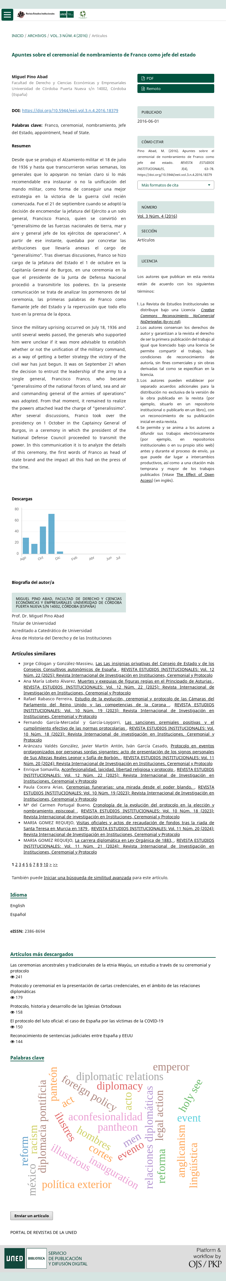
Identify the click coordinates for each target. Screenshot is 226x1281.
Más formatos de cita (160, 185)
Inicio (18, 35)
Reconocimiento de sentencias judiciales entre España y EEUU (71, 1035)
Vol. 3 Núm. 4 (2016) (69, 35)
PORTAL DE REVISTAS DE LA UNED (43, 1232)
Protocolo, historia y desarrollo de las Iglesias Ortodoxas (65, 1006)
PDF (150, 78)
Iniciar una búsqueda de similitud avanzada (87, 877)
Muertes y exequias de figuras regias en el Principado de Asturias (145, 681)
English (17, 905)
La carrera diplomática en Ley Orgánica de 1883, (124, 840)
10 (46, 864)
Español (18, 914)
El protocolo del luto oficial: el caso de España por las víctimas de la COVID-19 (86, 1021)
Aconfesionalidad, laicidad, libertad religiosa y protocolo (118, 769)
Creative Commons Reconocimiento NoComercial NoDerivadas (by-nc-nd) (177, 315)
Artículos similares (34, 653)
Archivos (37, 35)
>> (55, 864)
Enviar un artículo (31, 1215)
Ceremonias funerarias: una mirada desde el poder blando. (130, 787)
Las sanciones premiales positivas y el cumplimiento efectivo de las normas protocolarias (119, 725)
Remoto (153, 88)
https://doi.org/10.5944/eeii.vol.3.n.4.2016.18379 (70, 110)
